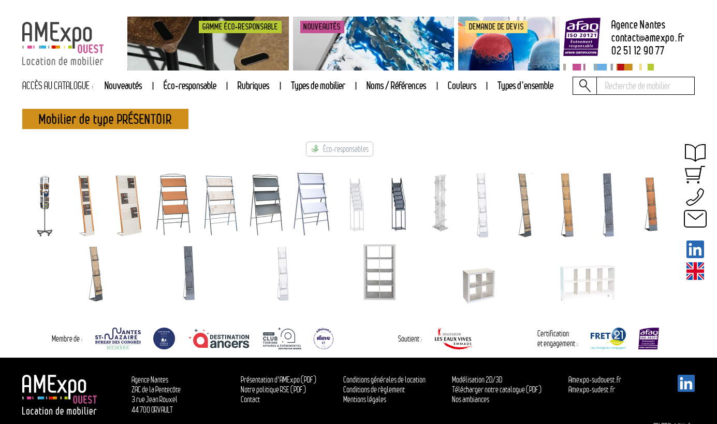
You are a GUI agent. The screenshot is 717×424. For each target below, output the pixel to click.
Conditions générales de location (384, 380)
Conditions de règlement (374, 389)
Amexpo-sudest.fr (591, 389)
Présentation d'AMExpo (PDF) (278, 380)
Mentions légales (364, 399)
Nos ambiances (470, 399)
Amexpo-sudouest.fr (594, 380)
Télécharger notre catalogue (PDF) (497, 389)
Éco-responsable (190, 85)
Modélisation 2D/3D (477, 380)
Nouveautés (123, 85)
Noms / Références (396, 85)
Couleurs (462, 85)
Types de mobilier (318, 85)
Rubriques (253, 85)
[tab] (253, 86)
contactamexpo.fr (647, 38)
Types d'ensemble (525, 85)
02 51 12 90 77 (638, 51)
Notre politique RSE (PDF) (273, 389)
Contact (250, 399)
